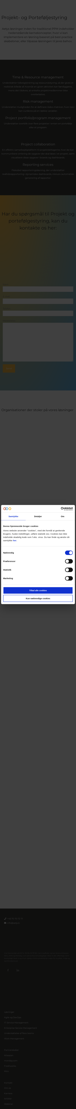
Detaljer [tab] (38, 516)
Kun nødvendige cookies (38, 598)
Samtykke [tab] (13, 516)
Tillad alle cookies (38, 590)
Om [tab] (62, 516)
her (14, 540)
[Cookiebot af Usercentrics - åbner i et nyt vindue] (61, 509)
